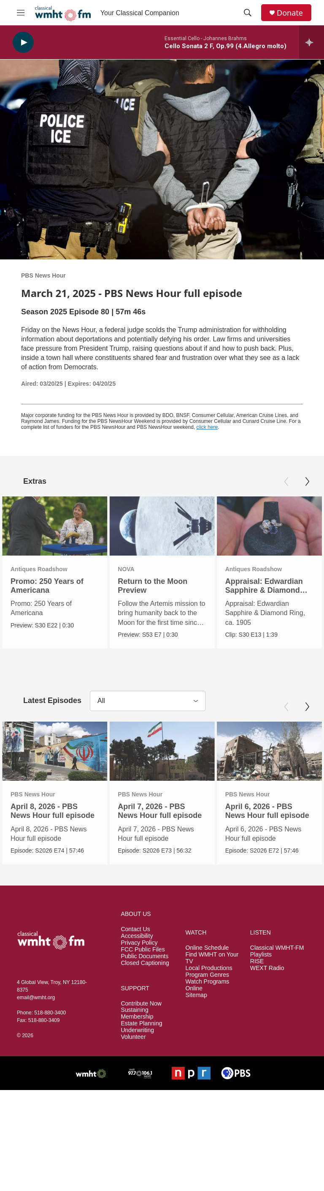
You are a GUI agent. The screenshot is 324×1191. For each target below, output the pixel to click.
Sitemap (196, 995)
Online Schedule (207, 947)
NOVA (108, 569)
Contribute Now (141, 1003)
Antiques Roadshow (39, 569)
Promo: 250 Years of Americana (47, 585)
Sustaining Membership (137, 1013)
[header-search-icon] (248, 12)
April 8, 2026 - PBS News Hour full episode (52, 811)
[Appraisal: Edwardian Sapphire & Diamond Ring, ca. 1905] (268, 526)
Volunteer (133, 1037)
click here (207, 427)
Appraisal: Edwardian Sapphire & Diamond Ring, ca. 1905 (263, 590)
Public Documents (144, 956)
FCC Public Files (143, 949)
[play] (23, 42)
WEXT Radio (267, 968)
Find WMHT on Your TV (212, 957)
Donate (290, 12)
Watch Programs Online (208, 984)
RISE (257, 961)
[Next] (307, 481)
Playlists (261, 954)
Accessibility (137, 935)
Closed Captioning (145, 962)
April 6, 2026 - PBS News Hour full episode (266, 811)
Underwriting (137, 1030)
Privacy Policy (139, 942)
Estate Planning (141, 1023)
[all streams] (311, 42)
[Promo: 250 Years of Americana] (54, 526)
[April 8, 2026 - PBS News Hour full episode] (54, 751)
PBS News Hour (43, 275)
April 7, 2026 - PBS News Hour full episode (160, 811)
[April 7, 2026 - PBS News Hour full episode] (161, 751)
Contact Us (135, 929)
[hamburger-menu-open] (21, 12)
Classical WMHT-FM (277, 947)
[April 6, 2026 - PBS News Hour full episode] (268, 751)
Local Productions (209, 968)
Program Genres (207, 974)
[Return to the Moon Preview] (144, 526)
